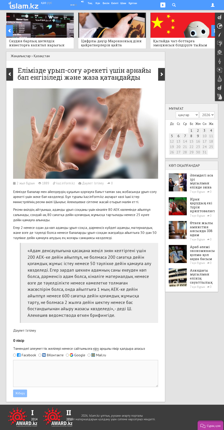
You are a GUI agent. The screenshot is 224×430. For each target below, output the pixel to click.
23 (198, 146)
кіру (96, 348)
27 (178, 152)
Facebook (28, 355)
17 (205, 141)
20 (178, 146)
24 (205, 146)
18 (211, 141)
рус (49, 2)
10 (205, 136)
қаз (43, 2)
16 (198, 141)
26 (172, 152)
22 (191, 146)
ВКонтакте (55, 355)
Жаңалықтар (21, 56)
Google (79, 355)
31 (205, 152)
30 (198, 152)
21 (185, 146)
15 (191, 141)
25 (211, 146)
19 (172, 146)
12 (172, 141)
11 (211, 136)
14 (185, 141)
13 (178, 141)
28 (185, 152)
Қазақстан (42, 56)
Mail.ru (101, 355)
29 (191, 152)
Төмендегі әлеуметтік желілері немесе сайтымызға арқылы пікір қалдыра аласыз (79, 348)
